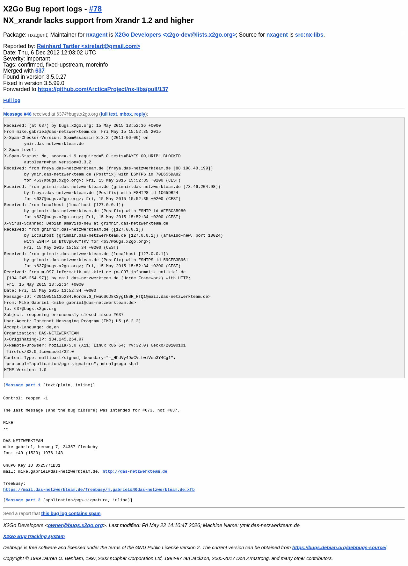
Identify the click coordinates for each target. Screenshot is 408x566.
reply (139, 114)
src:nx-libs (309, 35)
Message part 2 (23, 500)
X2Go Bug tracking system (34, 536)
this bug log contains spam (70, 513)
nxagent (37, 35)
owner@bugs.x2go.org (75, 525)
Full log (11, 100)
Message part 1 (23, 385)
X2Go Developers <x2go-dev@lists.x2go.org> (175, 35)
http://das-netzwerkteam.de (135, 471)
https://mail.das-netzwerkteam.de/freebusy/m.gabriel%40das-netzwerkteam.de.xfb (99, 489)
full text (109, 114)
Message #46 (17, 114)
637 (40, 71)
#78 (95, 8)
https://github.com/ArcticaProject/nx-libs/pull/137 (103, 89)
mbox (126, 114)
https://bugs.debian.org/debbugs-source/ (339, 547)
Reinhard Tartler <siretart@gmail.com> (88, 46)
